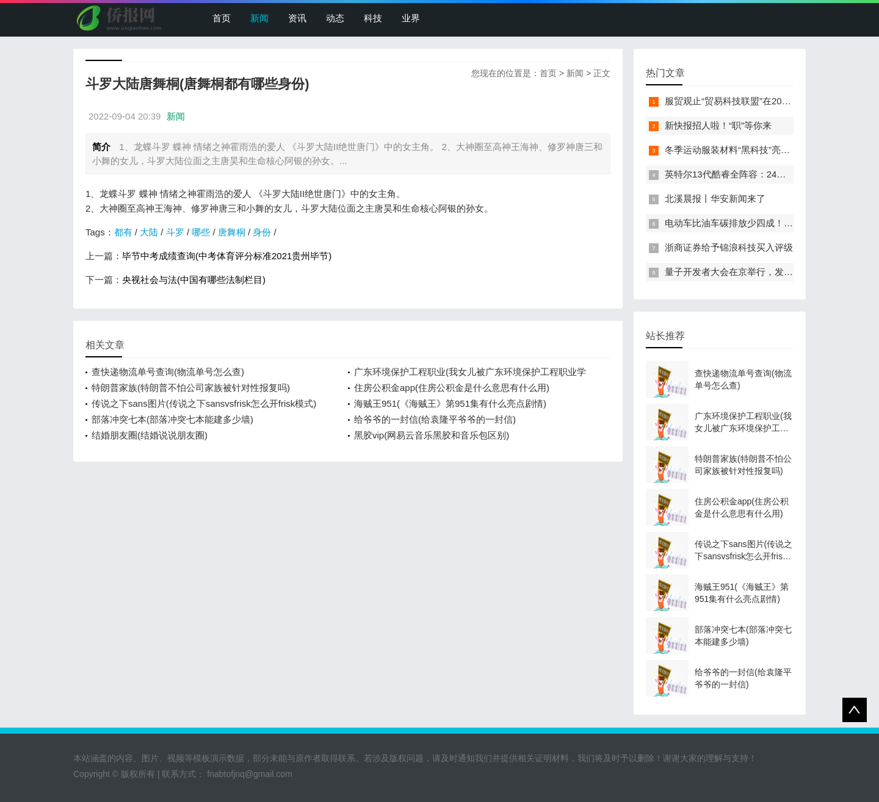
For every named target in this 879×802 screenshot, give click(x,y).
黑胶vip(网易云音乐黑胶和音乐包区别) (431, 435)
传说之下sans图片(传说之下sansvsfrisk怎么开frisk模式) (204, 403)
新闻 (259, 18)
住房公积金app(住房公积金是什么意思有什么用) (451, 387)
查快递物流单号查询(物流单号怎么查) (168, 372)
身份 (262, 232)
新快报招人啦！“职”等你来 (718, 125)
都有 (123, 232)
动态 (335, 18)
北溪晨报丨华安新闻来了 (715, 198)
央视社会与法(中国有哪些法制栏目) (194, 279)
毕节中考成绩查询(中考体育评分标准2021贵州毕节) (226, 256)
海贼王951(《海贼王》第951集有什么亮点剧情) (450, 403)
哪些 (201, 232)
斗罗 (175, 232)
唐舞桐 (231, 232)
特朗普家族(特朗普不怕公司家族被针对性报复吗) (191, 387)
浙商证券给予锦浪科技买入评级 (729, 247)
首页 (221, 18)
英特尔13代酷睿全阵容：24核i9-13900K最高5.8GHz (771, 174)
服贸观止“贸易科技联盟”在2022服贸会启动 (751, 101)
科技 (373, 18)
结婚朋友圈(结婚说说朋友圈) (150, 435)
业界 (411, 18)
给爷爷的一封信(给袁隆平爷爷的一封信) (435, 419)
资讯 (297, 18)
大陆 (149, 232)
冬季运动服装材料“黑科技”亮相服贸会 (741, 150)
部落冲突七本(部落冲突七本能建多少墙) (172, 419)
